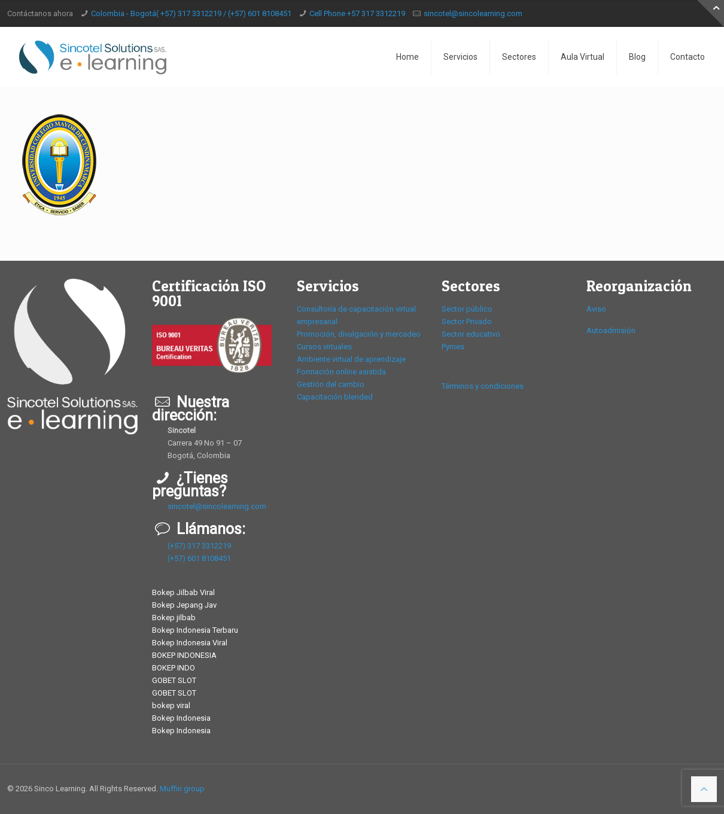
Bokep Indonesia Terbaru (195, 630)
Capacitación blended (335, 396)
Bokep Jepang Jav (184, 604)
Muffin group (182, 788)
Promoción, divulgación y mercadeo (359, 334)
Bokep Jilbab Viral (183, 592)
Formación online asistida (341, 371)
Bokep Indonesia (181, 718)
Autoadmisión (610, 330)
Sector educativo (471, 334)
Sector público (467, 308)
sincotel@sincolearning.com (473, 13)
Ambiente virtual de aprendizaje (351, 359)
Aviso (596, 308)
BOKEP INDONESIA (184, 655)
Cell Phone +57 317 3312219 (357, 13)
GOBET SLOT (174, 680)
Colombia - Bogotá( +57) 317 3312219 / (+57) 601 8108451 (191, 13)
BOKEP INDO (173, 667)
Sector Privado (467, 321)
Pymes (453, 346)
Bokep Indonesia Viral (189, 642)
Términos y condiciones (483, 386)
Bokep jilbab (174, 617)
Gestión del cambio (330, 384)
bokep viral (171, 705)
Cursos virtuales (324, 346)
